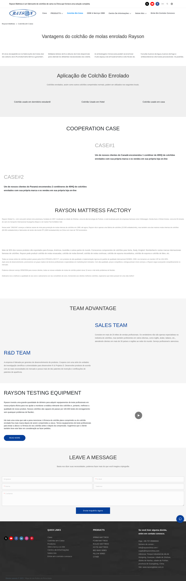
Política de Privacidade (43, 578)
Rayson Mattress (8, 24)
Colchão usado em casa (154, 102)
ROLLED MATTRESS (101, 544)
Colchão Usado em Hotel (93, 102)
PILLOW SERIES (99, 553)
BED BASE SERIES (100, 550)
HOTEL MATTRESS (100, 547)
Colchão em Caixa (25, 24)
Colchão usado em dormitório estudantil (32, 102)
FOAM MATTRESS (100, 540)
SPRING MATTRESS (101, 537)
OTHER (96, 556)
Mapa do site (30, 578)
